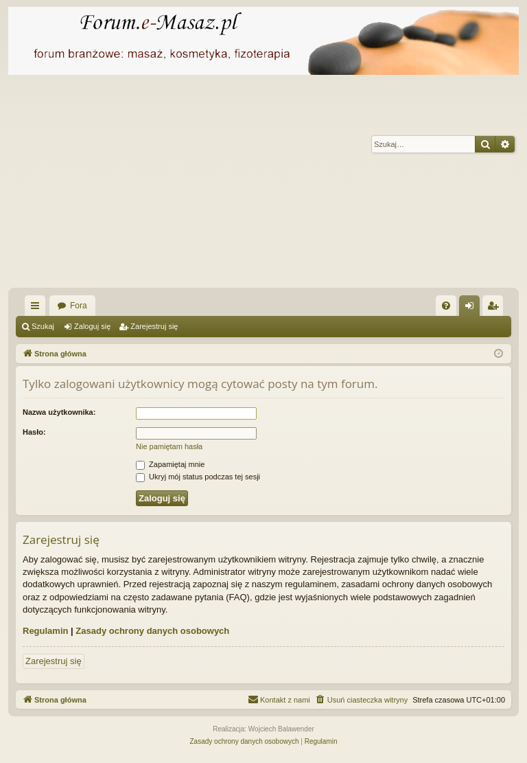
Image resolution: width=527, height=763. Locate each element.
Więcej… (37, 308)
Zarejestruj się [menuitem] (495, 308)
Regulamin (45, 631)
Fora (78, 305)
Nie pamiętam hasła (169, 446)
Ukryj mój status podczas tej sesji (198, 476)
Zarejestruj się (154, 326)
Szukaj (43, 326)
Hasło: (34, 432)
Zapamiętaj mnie (170, 464)
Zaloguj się (92, 326)
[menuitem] (446, 305)
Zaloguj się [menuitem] (472, 308)
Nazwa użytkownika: (59, 412)
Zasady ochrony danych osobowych (152, 631)
